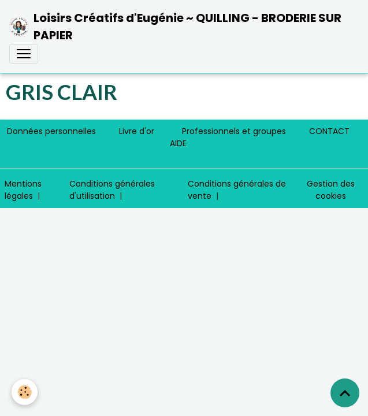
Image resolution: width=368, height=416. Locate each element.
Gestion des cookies (331, 190)
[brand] (179, 26)
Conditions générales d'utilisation (112, 190)
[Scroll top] (344, 392)
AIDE (178, 143)
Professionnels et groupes (234, 131)
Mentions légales (23, 190)
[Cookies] (25, 392)
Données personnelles (51, 131)
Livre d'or (136, 131)
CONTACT (329, 131)
